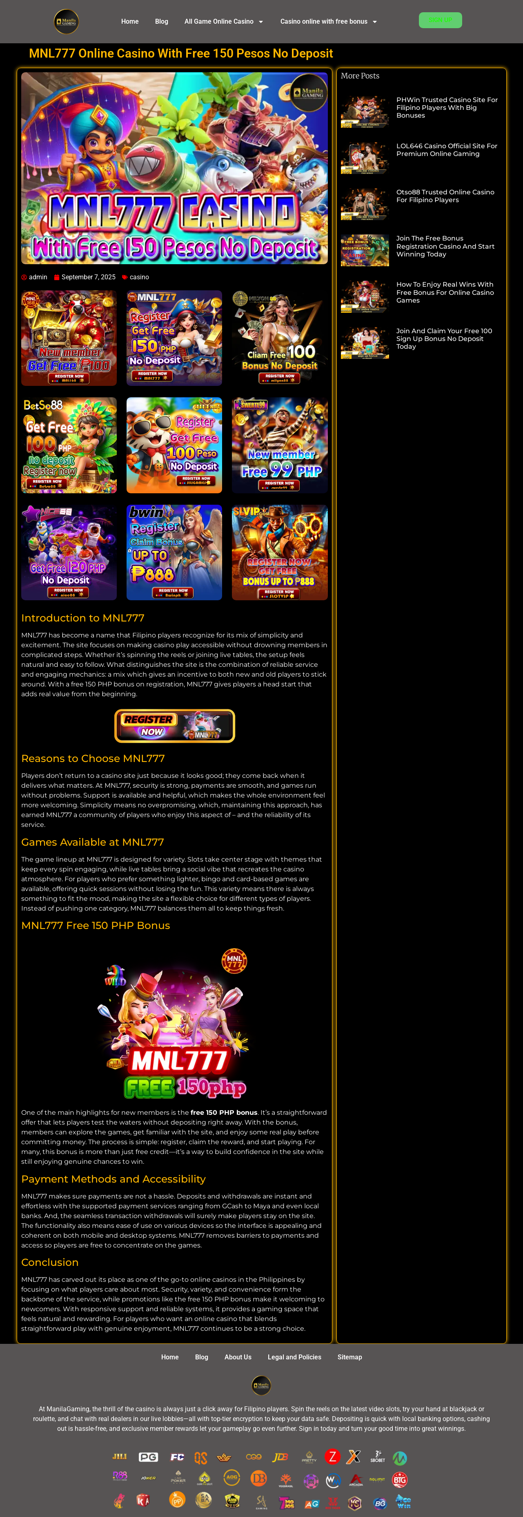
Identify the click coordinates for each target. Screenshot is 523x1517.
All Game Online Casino (224, 21)
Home (130, 21)
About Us (238, 1357)
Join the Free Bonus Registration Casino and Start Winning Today (445, 246)
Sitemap (350, 1357)
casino (139, 277)
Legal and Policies (294, 1357)
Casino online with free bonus (329, 21)
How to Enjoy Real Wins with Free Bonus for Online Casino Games (445, 292)
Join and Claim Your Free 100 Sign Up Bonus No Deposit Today (444, 338)
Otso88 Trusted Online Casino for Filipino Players (445, 196)
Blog (161, 21)
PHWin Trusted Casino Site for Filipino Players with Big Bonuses (447, 107)
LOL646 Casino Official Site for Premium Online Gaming (447, 150)
